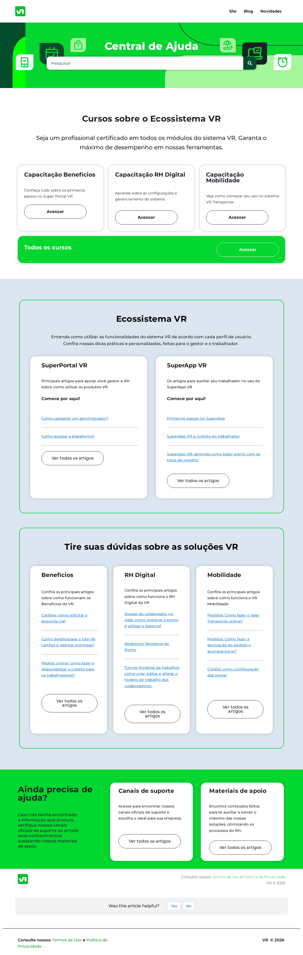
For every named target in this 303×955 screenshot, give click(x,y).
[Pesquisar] (249, 63)
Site (232, 11)
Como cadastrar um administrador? (74, 418)
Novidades (271, 11)
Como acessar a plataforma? (67, 436)
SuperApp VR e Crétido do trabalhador (203, 436)
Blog (248, 11)
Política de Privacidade (264, 877)
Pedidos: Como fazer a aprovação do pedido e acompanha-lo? (229, 645)
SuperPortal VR (64, 365)
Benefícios (57, 575)
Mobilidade (224, 575)
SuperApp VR (187, 365)
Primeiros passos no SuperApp (196, 418)
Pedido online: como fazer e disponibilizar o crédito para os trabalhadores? (67, 669)
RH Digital (140, 575)
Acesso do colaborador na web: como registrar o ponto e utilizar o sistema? (151, 620)
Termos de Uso (226, 877)
